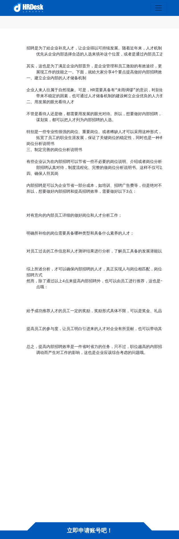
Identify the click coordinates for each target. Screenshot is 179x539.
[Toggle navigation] (158, 8)
